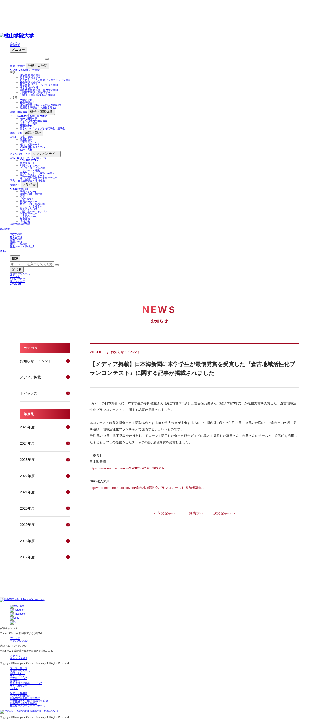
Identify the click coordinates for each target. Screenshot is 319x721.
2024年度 (27, 443)
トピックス (28, 393)
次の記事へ (222, 513)
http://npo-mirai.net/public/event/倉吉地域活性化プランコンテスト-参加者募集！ (147, 488)
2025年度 (27, 427)
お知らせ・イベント (35, 361)
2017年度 (27, 557)
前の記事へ (166, 513)
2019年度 (27, 525)
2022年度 (27, 476)
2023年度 (27, 460)
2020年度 (27, 508)
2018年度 (27, 541)
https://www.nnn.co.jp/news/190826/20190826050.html (129, 468)
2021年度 (27, 492)
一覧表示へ (194, 513)
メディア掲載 (30, 377)
